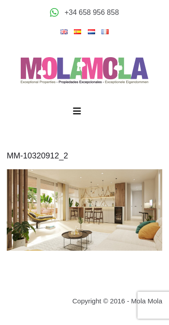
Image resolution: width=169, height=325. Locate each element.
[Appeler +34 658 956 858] (84, 12)
